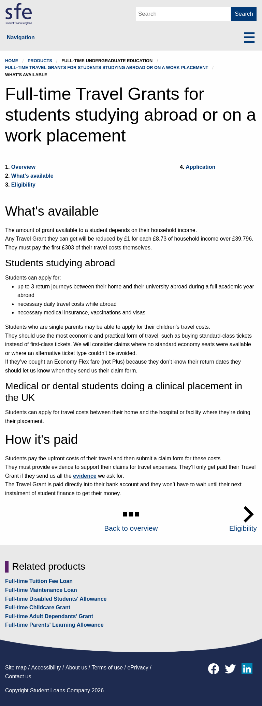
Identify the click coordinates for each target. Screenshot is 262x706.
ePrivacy (137, 667)
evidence (84, 476)
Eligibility (23, 185)
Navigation (21, 37)
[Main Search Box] (183, 14)
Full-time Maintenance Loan (41, 590)
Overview (23, 167)
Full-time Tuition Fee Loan (39, 581)
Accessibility (46, 667)
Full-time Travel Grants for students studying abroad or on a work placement (106, 67)
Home (11, 60)
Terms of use (107, 667)
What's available (32, 176)
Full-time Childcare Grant (37, 607)
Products (40, 60)
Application (200, 167)
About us (76, 667)
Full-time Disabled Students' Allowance (55, 599)
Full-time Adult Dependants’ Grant (49, 616)
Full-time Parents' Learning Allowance (54, 625)
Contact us (18, 676)
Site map (16, 667)
